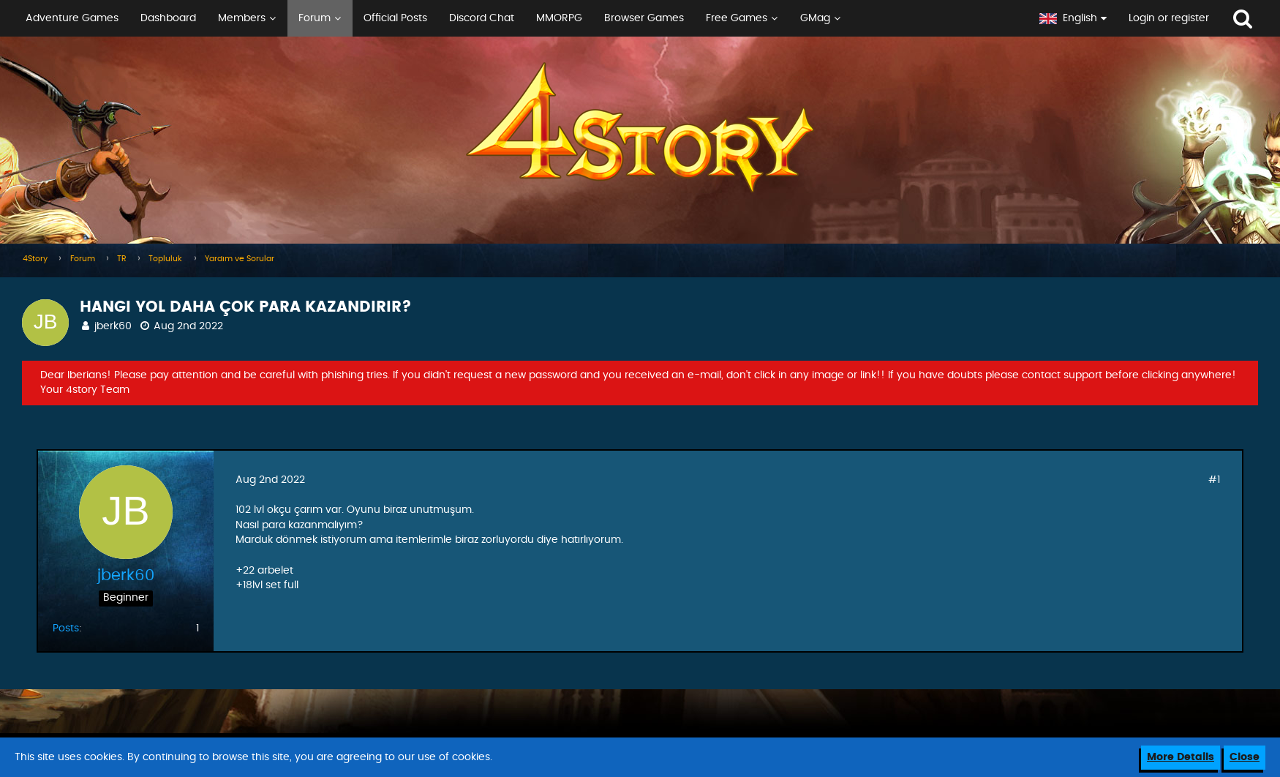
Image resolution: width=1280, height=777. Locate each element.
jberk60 (113, 326)
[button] (514, 18)
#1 (1214, 480)
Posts (66, 628)
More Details (1180, 757)
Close (1245, 757)
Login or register (1169, 18)
